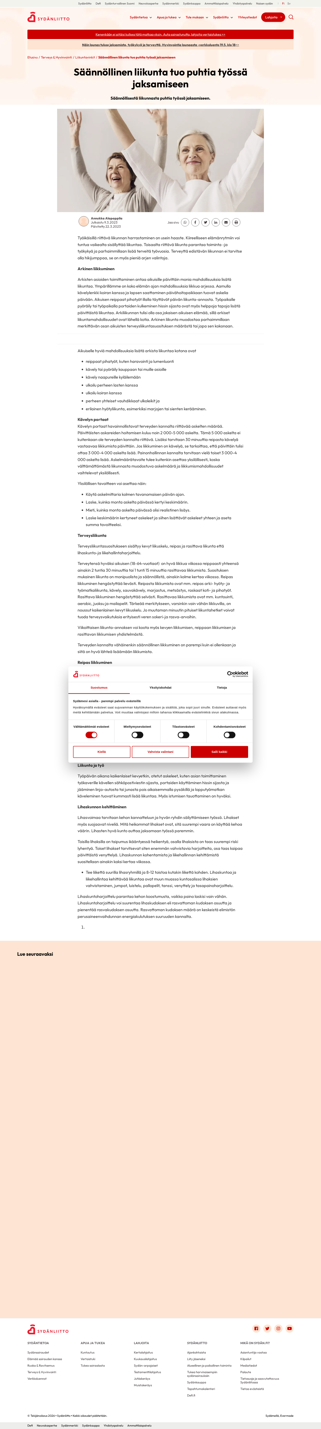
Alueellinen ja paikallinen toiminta (209, 1365)
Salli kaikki (219, 752)
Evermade (287, 1416)
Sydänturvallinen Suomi (120, 3)
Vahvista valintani (160, 752)
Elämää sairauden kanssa (44, 1359)
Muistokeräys (143, 1385)
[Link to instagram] (278, 1328)
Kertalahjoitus (143, 1352)
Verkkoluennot (37, 1379)
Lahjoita (271, 17)
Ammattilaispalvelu (216, 3)
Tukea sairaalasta (93, 1365)
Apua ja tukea (166, 17)
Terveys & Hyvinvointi (56, 57)
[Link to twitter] (267, 1328)
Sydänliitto (85, 3)
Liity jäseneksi (196, 1359)
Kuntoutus (87, 1352)
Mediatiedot (248, 1365)
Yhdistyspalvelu (242, 3)
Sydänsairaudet (38, 1352)
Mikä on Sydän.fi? (255, 1343)
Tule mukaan (195, 17)
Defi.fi (191, 1395)
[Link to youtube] (289, 1328)
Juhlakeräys (142, 1379)
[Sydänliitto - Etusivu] (47, 1329)
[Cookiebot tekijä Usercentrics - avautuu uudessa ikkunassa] (230, 674)
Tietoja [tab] (222, 687)
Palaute (245, 1372)
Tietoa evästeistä (252, 1389)
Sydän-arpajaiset (146, 1365)
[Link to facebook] (256, 1328)
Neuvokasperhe (148, 3)
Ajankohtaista (196, 1352)
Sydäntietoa (139, 17)
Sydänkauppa (191, 3)
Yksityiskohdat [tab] (160, 687)
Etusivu (32, 57)
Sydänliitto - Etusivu (60, 17)
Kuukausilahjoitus (145, 1359)
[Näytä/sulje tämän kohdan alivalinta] (151, 18)
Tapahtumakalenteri (201, 1389)
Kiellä (101, 752)
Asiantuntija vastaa (253, 1352)
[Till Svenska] (288, 3)
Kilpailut (245, 1359)
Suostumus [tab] (99, 687)
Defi (98, 3)
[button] (291, 18)
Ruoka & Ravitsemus (40, 1365)
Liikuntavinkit (85, 57)
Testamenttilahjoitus (147, 1372)
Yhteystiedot (247, 17)
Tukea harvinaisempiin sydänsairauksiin (202, 1374)
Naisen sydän (264, 3)
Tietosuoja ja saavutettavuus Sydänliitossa (259, 1380)
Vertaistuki (88, 1359)
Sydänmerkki (170, 3)
